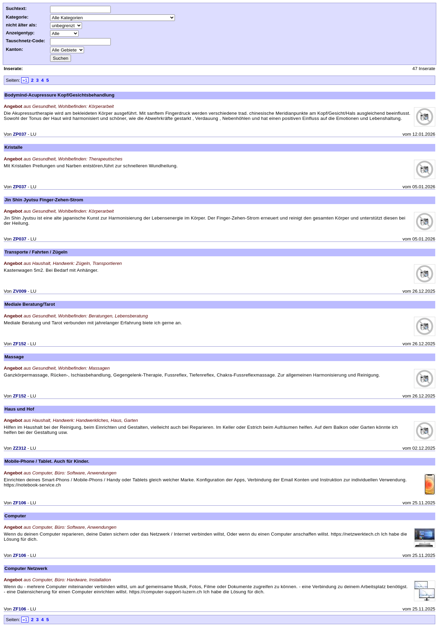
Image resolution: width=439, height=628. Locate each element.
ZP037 (19, 134)
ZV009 (19, 291)
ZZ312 (19, 448)
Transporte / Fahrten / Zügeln (36, 252)
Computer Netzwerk (25, 568)
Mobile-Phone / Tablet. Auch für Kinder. (46, 461)
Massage (14, 356)
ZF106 (19, 502)
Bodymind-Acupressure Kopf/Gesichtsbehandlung (59, 95)
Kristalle (13, 147)
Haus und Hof (19, 409)
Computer (15, 515)
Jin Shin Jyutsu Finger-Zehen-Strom (43, 199)
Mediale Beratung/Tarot (29, 304)
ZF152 (19, 343)
